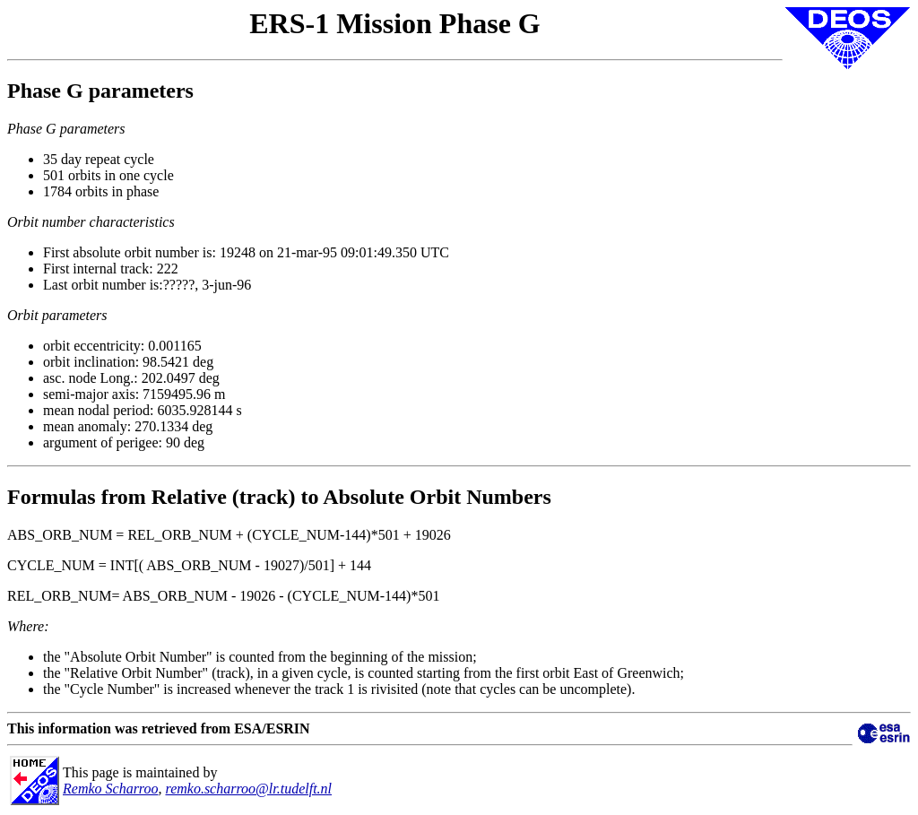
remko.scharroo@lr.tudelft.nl (249, 788)
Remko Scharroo (111, 788)
